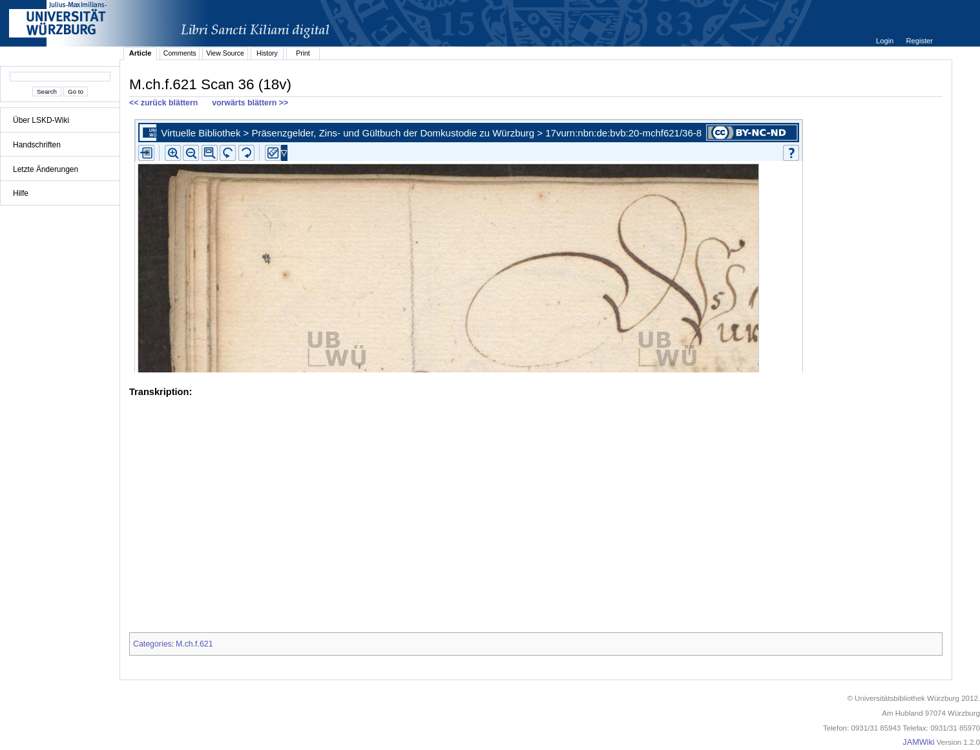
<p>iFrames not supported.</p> (536, 243)
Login (885, 41)
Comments (179, 53)
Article (140, 53)
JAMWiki (918, 742)
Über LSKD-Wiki (41, 120)
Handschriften (37, 144)
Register (919, 41)
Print (303, 53)
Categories (152, 643)
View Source (225, 53)
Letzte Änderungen (45, 169)
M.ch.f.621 (194, 643)
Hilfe (20, 193)
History (267, 53)
